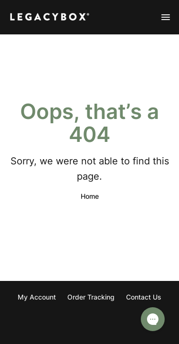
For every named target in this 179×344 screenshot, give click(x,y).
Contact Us (143, 297)
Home (90, 196)
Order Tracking (91, 297)
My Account (37, 297)
